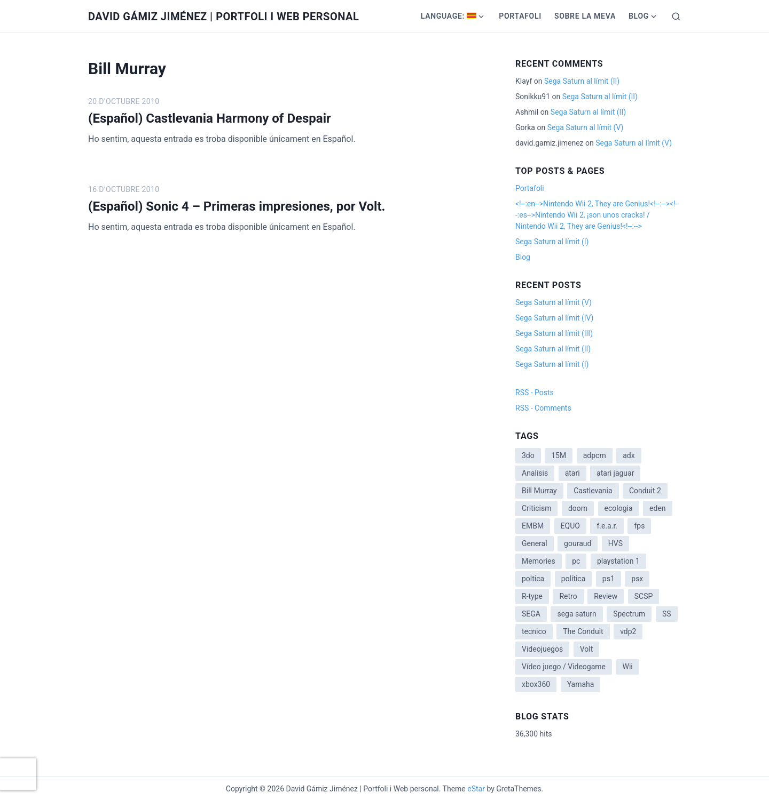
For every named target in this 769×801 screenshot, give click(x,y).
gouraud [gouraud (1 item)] (577, 543)
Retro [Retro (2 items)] (568, 596)
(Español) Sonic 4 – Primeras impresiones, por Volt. (237, 206)
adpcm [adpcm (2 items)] (594, 455)
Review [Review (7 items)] (605, 596)
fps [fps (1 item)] (639, 526)
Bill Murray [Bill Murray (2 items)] (539, 490)
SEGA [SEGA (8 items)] (531, 614)
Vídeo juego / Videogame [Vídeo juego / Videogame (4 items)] (564, 666)
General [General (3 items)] (534, 543)
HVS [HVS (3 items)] (615, 543)
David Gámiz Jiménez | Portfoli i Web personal (223, 16)
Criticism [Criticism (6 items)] (536, 508)
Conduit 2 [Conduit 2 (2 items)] (645, 490)
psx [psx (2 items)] (637, 578)
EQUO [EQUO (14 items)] (570, 526)
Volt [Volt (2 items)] (586, 649)
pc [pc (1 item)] (576, 561)
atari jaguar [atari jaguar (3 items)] (615, 473)
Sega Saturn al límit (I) (551, 241)
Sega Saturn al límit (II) (581, 81)
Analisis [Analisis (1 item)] (535, 473)
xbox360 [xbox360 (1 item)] (536, 684)
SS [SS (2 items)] (666, 614)
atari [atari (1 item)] (572, 473)
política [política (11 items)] (573, 578)
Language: (449, 16)
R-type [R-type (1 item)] (532, 596)
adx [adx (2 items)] (628, 455)
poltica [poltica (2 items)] (533, 578)
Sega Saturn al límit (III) (554, 333)
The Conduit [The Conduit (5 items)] (583, 631)
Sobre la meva (585, 16)
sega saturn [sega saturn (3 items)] (576, 614)
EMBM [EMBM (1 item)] (533, 526)
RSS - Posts (534, 392)
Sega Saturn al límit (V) (585, 127)
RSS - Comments (543, 408)
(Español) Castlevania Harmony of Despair (209, 118)
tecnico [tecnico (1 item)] (534, 631)
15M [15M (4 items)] (558, 455)
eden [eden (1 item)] (657, 508)
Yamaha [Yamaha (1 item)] (580, 684)
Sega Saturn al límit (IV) (554, 318)
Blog (639, 16)
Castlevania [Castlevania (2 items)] (593, 490)
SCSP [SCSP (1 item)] (643, 596)
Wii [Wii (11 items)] (628, 666)
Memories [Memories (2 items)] (538, 561)
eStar (476, 788)
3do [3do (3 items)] (528, 455)
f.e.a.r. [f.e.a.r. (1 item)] (607, 526)
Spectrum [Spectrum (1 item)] (629, 614)
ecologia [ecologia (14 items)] (619, 508)
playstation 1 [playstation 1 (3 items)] (618, 561)
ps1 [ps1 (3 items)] (608, 578)
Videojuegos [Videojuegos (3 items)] (542, 649)
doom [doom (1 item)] (577, 508)
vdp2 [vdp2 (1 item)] (628, 631)
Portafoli (520, 16)
